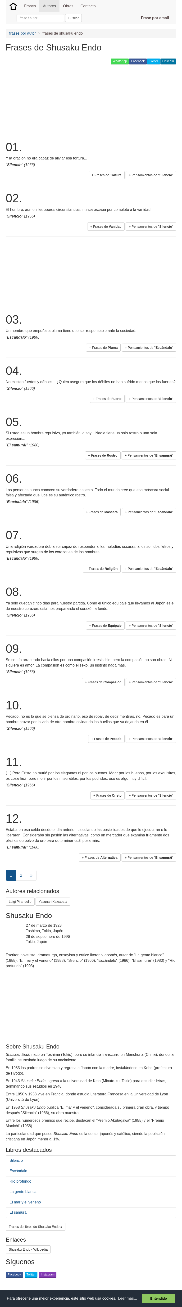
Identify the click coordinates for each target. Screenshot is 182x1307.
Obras (68, 6)
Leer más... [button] (127, 1298)
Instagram (48, 1274)
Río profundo (20, 1181)
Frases (30, 6)
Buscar (73, 18)
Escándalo (18, 1171)
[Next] (31, 875)
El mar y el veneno (25, 1202)
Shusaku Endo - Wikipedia (28, 1249)
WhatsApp (120, 61)
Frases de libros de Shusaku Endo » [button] (35, 1227)
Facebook (138, 61)
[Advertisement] (61, 102)
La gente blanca (22, 1192)
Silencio (16, 1160)
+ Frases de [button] (107, 175)
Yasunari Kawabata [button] (53, 901)
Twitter (153, 61)
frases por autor (22, 33)
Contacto (88, 6)
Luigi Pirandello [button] (20, 901)
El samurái (18, 1212)
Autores (49, 6)
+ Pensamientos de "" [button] (151, 175)
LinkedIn (168, 61)
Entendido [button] (158, 1298)
